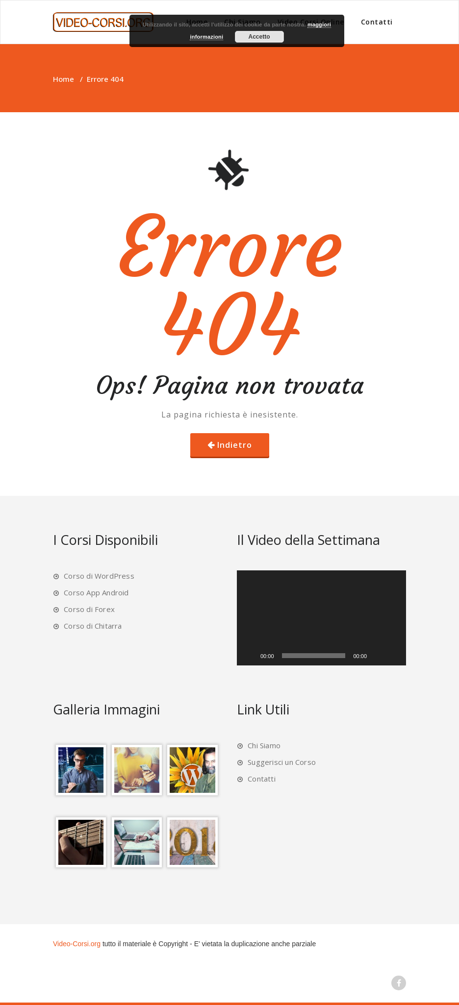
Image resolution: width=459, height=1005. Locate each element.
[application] (321, 617)
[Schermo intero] (393, 656)
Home (63, 79)
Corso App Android (96, 592)
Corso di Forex (89, 609)
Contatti (377, 21)
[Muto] (377, 656)
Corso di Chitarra (93, 626)
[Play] (250, 656)
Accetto (259, 36)
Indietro (234, 445)
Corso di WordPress (99, 576)
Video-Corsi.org (77, 944)
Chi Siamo (264, 745)
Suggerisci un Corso (282, 762)
